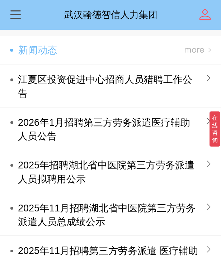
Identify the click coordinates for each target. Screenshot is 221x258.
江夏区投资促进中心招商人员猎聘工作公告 (105, 86)
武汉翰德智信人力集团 (110, 14)
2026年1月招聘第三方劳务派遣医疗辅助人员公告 (104, 129)
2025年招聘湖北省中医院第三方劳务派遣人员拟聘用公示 (106, 172)
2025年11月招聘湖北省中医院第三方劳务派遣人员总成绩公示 (107, 215)
